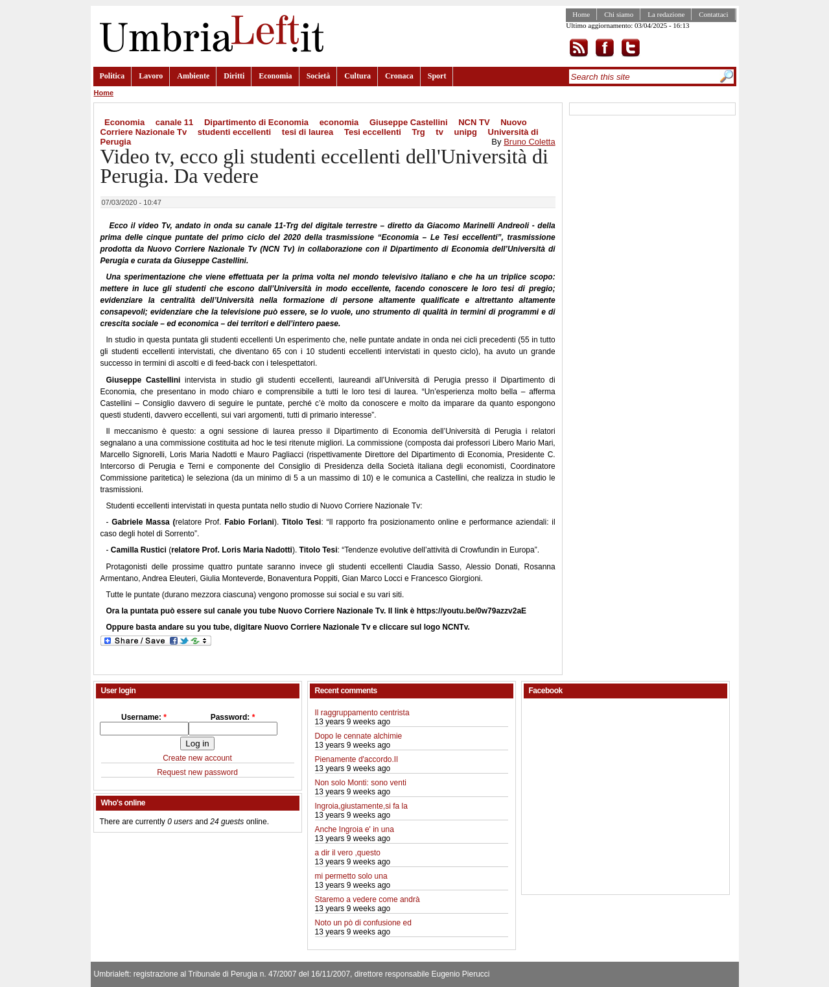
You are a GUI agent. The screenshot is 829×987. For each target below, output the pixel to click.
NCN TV (473, 122)
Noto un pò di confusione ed (363, 922)
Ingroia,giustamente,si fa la (361, 806)
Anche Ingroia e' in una (354, 829)
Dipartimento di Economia (256, 122)
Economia (275, 75)
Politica (112, 75)
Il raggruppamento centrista (362, 712)
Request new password (197, 772)
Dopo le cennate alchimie (359, 736)
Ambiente (193, 75)
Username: (144, 717)
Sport (437, 75)
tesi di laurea (307, 132)
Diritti (234, 75)
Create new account (197, 758)
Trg (418, 132)
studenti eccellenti (234, 132)
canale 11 (175, 122)
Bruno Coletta (529, 142)
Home (581, 14)
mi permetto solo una (351, 876)
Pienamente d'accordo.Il (356, 759)
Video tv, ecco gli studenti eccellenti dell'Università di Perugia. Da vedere (324, 166)
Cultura (357, 75)
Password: (233, 717)
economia (339, 122)
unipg (465, 132)
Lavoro (151, 75)
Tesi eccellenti (372, 132)
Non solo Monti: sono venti (360, 782)
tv (439, 132)
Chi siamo (618, 14)
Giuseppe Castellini (408, 122)
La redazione (666, 14)
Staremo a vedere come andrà (367, 899)
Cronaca (399, 75)
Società (319, 75)
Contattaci (713, 14)
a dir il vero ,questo (347, 852)
